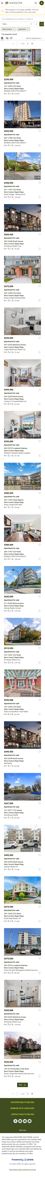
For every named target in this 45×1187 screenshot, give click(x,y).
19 (37, 74)
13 (37, 384)
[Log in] (41, 3)
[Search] (36, 3)
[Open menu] (2, 3)
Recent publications (33, 38)
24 (37, 177)
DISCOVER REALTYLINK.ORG (22, 1102)
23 (37, 333)
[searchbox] (21, 19)
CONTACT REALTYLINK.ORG (22, 1114)
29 (37, 229)
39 (37, 488)
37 (37, 436)
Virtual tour (26, 229)
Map (7, 38)
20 (37, 281)
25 (37, 1005)
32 (37, 126)
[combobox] (22, 19)
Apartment (22, 29)
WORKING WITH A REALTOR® (22, 1108)
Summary (11, 38)
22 (37, 901)
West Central (7, 29)
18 (37, 798)
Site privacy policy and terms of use (22, 1170)
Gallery (2, 38)
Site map (22, 1130)
